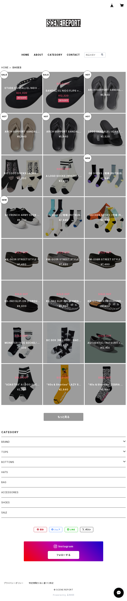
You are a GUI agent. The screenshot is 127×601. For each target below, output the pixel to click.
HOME (25, 54)
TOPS (4, 452)
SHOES (5, 502)
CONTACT (73, 54)
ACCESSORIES (10, 492)
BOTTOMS (7, 462)
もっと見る (63, 417)
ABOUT (38, 54)
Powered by (63, 595)
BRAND (5, 441)
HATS (4, 472)
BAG (3, 482)
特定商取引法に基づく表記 (41, 583)
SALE (4, 512)
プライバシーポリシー (13, 583)
